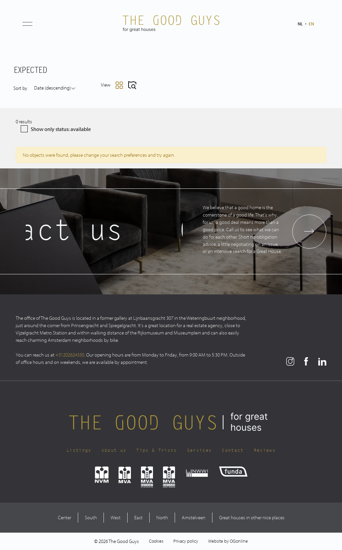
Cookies (156, 541)
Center (64, 517)
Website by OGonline (228, 541)
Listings (79, 450)
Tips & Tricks (156, 450)
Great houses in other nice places (252, 517)
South (91, 517)
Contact (232, 450)
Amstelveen (193, 517)
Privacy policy (185, 541)
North (162, 517)
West (116, 517)
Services (199, 450)
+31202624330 (69, 355)
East (138, 517)
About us (114, 450)
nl (300, 23)
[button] (27, 23)
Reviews (265, 450)
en (311, 23)
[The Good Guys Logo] (171, 24)
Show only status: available (56, 128)
